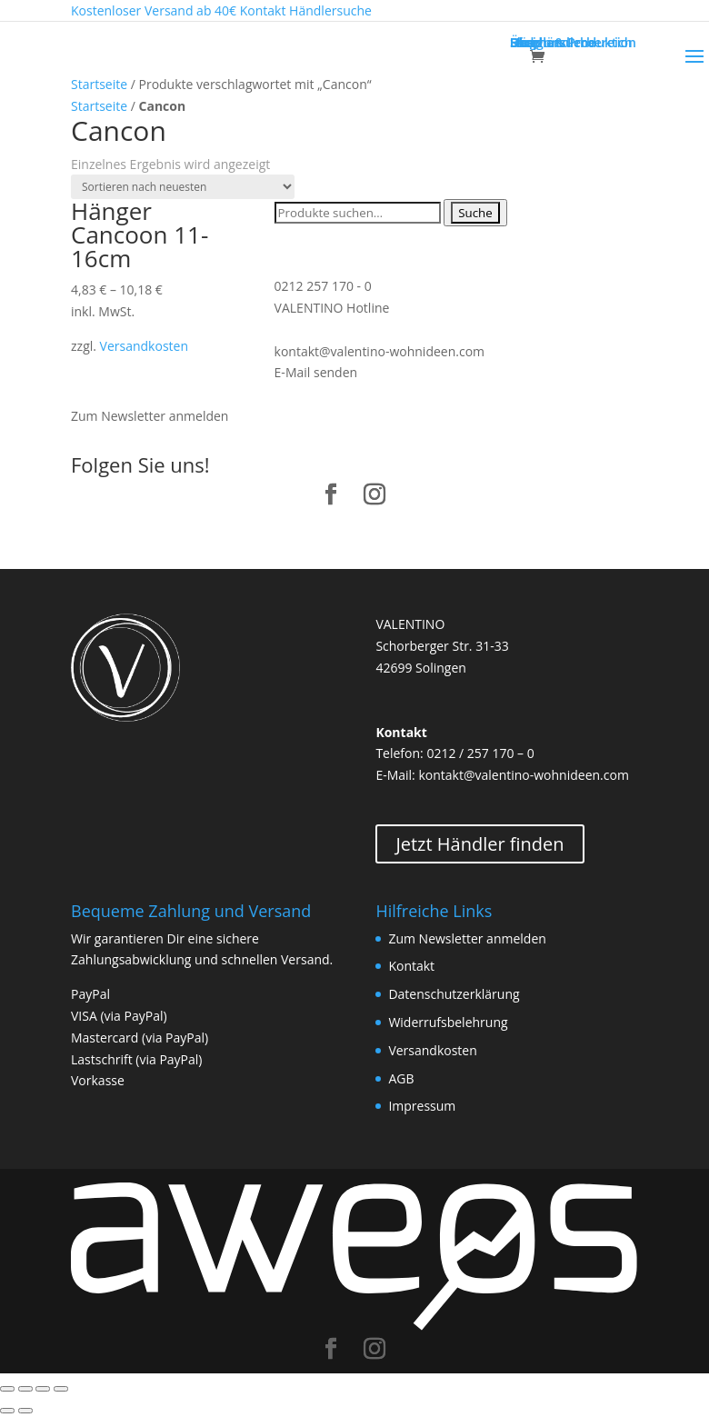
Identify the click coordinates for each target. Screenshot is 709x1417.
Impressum (421, 1105)
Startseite (99, 84)
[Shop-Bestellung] (183, 187)
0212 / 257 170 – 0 (480, 753)
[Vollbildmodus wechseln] (42, 1389)
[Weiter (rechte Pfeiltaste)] (25, 1410)
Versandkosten (144, 345)
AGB (401, 1078)
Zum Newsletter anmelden (149, 415)
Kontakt (411, 965)
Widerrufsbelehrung (447, 1022)
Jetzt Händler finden (479, 844)
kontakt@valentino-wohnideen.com (379, 351)
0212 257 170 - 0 (323, 285)
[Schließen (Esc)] (7, 1389)
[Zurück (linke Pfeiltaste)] (7, 1410)
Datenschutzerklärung (453, 994)
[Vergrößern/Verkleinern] (61, 1389)
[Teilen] (25, 1389)
